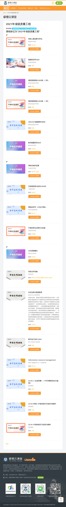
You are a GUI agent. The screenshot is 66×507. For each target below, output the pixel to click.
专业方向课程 (24, 28)
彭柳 (33, 86)
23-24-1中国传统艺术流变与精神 (39, 424)
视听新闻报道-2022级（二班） (38, 80)
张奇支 (33, 192)
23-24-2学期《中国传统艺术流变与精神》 (42, 404)
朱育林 (38, 277)
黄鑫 (33, 345)
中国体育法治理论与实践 (36, 228)
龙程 (37, 171)
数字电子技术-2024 (35, 339)
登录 (59, 3)
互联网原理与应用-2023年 (37, 186)
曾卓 (46, 277)
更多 (7, 444)
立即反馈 (40, 477)
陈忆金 (33, 366)
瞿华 (33, 66)
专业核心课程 (32, 28)
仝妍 (33, 389)
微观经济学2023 (33, 59)
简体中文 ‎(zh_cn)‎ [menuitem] (45, 8)
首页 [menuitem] (7, 8)
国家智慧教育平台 (11, 496)
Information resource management (42, 360)
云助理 (60, 500)
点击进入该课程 (34, 49)
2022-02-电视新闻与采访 (36, 122)
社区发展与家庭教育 (35, 292)
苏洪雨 (33, 149)
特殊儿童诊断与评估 (35, 39)
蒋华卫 (33, 277)
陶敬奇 (43, 277)
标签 (4, 12)
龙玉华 (50, 277)
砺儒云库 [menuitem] (30, 8)
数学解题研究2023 (34, 143)
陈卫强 (33, 257)
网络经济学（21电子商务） (37, 207)
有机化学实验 (33, 271)
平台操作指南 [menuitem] (22, 8)
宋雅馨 (33, 234)
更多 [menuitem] (36, 8)
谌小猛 (33, 45)
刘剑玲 (33, 324)
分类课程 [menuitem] (12, 8)
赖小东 (33, 213)
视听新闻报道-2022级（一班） (38, 101)
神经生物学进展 (33, 165)
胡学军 (33, 171)
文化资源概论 (33, 251)
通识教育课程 (15, 28)
